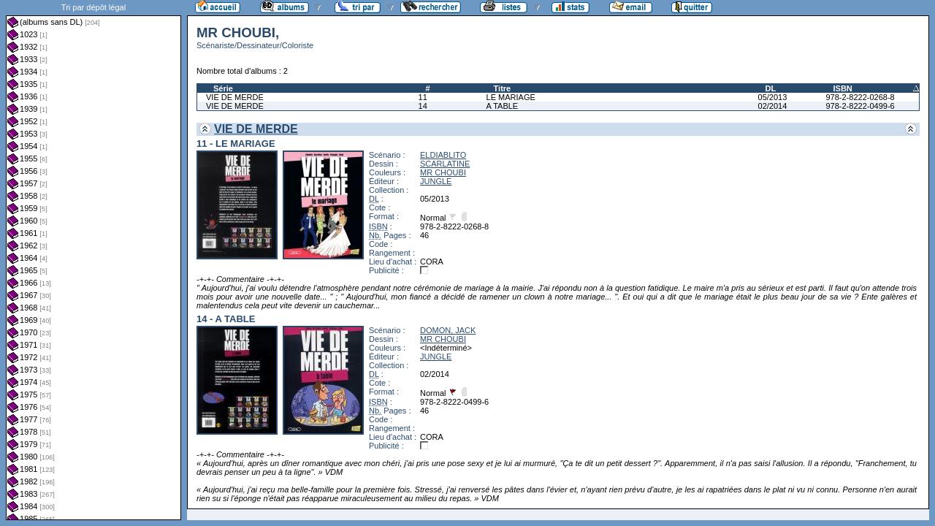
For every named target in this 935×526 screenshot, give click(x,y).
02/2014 (772, 106)
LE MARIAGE (510, 97)
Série (223, 88)
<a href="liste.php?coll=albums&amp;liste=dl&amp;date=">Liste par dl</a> (93, 260)
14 (423, 106)
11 (423, 97)
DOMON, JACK (448, 330)
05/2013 (772, 97)
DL (771, 88)
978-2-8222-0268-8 (859, 97)
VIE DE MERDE (235, 97)
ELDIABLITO (443, 154)
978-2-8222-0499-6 (859, 106)
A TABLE (502, 106)
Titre (502, 88)
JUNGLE (435, 181)
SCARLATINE (445, 163)
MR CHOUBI (443, 172)
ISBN (842, 88)
